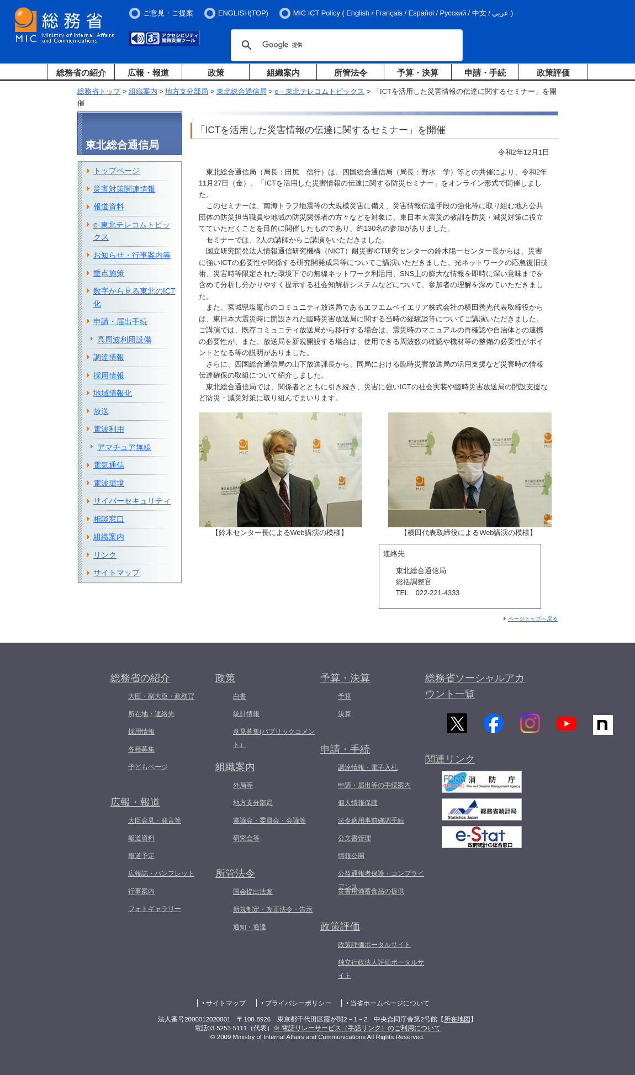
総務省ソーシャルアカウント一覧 (475, 686)
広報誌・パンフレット (161, 873)
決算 (344, 714)
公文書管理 (354, 838)
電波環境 (108, 483)
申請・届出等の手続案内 (374, 785)
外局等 (243, 785)
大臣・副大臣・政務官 (161, 696)
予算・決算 (417, 72)
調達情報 (108, 357)
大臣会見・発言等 (154, 820)
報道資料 (108, 206)
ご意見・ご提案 (168, 13)
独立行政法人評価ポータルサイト (381, 969)
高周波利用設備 (124, 339)
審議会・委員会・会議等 (269, 820)
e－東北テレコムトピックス (319, 91)
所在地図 (457, 1019)
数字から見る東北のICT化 (134, 297)
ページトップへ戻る (533, 619)
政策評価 (553, 72)
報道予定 (141, 856)
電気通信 (108, 464)
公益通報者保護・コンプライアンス (381, 880)
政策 (216, 72)
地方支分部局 (186, 91)
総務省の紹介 (81, 72)
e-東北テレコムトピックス (131, 231)
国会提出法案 (253, 892)
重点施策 (108, 273)
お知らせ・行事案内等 (132, 255)
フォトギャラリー (154, 909)
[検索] (345, 45)
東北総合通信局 (241, 91)
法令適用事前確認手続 (371, 820)
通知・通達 (249, 927)
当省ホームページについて (390, 1003)
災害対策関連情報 (124, 188)
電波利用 (108, 429)
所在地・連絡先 (151, 714)
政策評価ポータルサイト (374, 945)
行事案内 (141, 891)
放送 (101, 411)
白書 (239, 696)
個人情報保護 (358, 803)
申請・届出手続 (120, 321)
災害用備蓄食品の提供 (371, 891)
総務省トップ (98, 91)
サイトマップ (116, 572)
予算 (344, 696)
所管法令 (350, 72)
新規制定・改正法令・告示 (273, 909)
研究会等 (246, 838)
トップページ (116, 170)
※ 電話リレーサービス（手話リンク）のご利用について (357, 1028)
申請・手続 (485, 72)
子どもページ (148, 767)
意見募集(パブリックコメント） (274, 738)
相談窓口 (108, 519)
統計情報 (246, 714)
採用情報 (108, 375)
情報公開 (351, 856)
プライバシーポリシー (298, 1003)
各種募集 (141, 749)
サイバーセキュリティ (132, 500)
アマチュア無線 (124, 447)
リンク (105, 554)
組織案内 (283, 72)
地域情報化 (112, 393)
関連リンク (450, 764)
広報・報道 (148, 72)
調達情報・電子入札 (368, 767)
